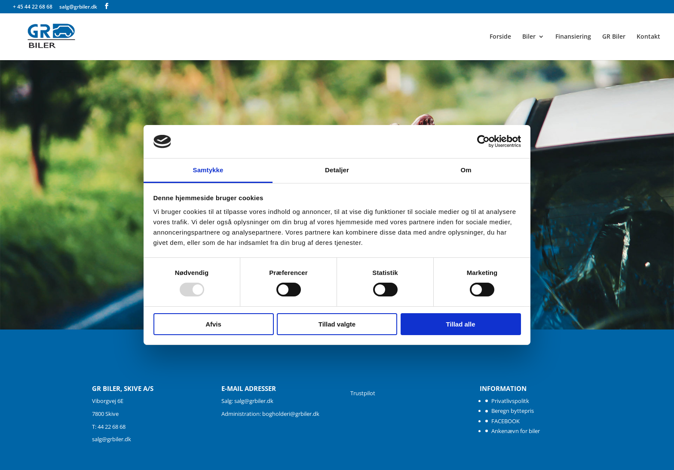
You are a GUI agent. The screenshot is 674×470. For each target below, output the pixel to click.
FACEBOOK (505, 421)
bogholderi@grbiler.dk (290, 414)
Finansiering (573, 37)
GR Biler (613, 37)
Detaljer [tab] (337, 170)
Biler (529, 37)
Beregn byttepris (512, 411)
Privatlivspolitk (510, 401)
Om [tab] (465, 170)
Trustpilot (362, 393)
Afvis (213, 324)
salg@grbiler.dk (111, 439)
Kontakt (648, 37)
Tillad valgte (337, 324)
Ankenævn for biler (515, 431)
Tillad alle (460, 324)
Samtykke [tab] (208, 170)
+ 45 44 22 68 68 (33, 6)
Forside (500, 37)
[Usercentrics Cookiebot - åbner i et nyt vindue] (483, 141)
